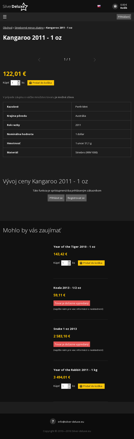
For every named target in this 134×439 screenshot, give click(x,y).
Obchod (7, 27)
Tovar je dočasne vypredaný (72, 303)
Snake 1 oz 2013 (65, 329)
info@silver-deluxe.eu (67, 421)
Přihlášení (124, 16)
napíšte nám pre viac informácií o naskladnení (78, 308)
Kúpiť (6, 82)
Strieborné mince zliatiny (29, 27)
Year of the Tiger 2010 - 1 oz (74, 246)
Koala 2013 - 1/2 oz (67, 288)
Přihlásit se (56, 198)
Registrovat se (76, 198)
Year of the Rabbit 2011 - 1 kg (75, 370)
